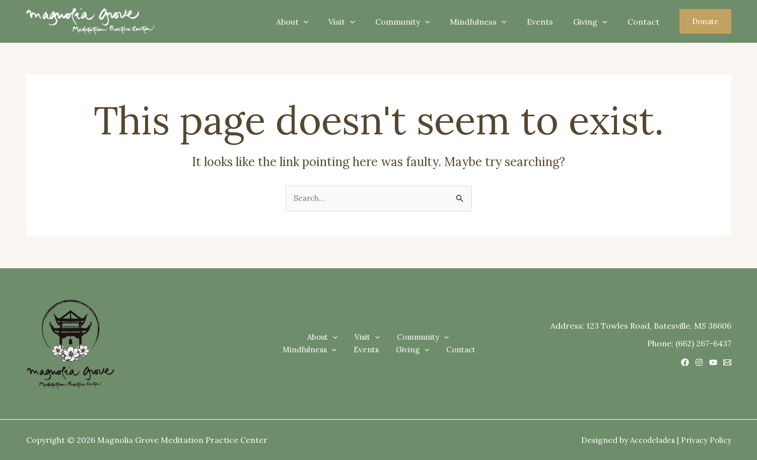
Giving (596, 22)
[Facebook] (685, 363)
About (318, 22)
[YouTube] (713, 363)
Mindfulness (492, 22)
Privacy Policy (704, 440)
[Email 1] (727, 363)
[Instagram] (699, 363)
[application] (330, 22)
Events (550, 22)
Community (420, 22)
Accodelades (648, 440)
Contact (645, 22)
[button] (705, 21)
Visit (364, 22)
